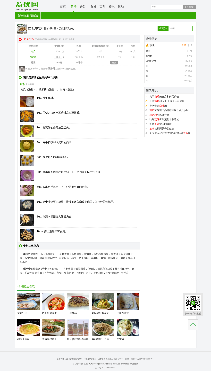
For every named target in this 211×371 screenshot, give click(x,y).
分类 (83, 6)
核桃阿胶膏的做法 (162, 128)
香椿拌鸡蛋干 (49, 339)
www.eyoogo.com (96, 364)
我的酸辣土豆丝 (100, 339)
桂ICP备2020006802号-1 (105, 368)
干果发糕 (72, 312)
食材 (93, 6)
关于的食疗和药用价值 (164, 96)
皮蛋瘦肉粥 (123, 312)
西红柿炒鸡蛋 (49, 312)
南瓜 (33, 51)
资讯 (112, 6)
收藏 (163, 28)
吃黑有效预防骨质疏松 (164, 119)
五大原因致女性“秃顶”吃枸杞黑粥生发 (171, 133)
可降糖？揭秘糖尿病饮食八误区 (169, 110)
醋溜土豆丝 (23, 339)
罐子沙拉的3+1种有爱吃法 (77, 342)
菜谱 (73, 8)
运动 (121, 6)
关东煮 (120, 339)
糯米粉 (33, 57)
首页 (63, 6)
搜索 (191, 7)
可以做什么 (159, 114)
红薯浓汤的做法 (161, 124)
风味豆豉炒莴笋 (100, 312)
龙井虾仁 (22, 312)
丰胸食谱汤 (158, 105)
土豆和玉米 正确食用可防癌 (167, 101)
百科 (102, 6)
